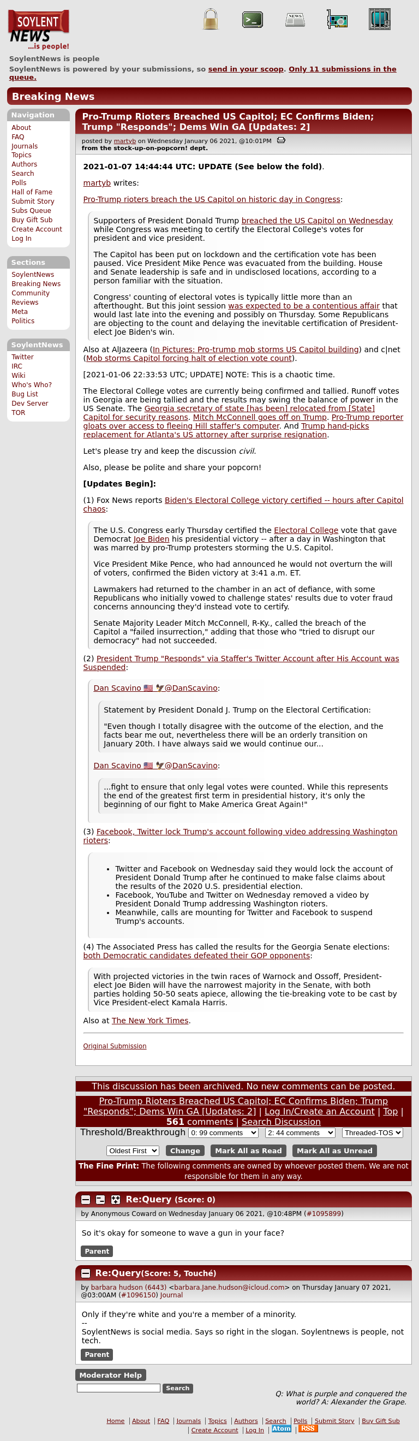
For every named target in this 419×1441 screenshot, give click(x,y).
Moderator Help (110, 1375)
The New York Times (150, 1020)
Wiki (18, 375)
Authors (24, 164)
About (21, 128)
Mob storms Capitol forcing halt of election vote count (189, 358)
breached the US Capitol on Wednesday (317, 220)
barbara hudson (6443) (129, 1287)
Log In (21, 238)
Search (22, 173)
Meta (19, 312)
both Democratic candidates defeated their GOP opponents (196, 955)
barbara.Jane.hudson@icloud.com (229, 1287)
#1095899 (324, 1214)
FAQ (17, 137)
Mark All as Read (248, 1151)
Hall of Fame (31, 192)
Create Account (36, 229)
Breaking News (53, 96)
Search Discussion (281, 1122)
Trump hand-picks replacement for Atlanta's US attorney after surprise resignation (226, 430)
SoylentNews (38, 30)
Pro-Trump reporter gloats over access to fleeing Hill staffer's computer (243, 421)
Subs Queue (31, 211)
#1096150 (138, 1295)
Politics (22, 321)
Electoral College (306, 530)
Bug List (24, 394)
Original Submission (115, 1046)
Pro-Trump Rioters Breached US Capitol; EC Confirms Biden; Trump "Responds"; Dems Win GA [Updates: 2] (228, 121)
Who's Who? (31, 385)
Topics (21, 155)
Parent (97, 1251)
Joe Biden (152, 539)
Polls (18, 183)
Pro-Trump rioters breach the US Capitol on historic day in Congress (211, 199)
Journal (171, 1295)
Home (115, 1421)
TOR (18, 413)
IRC (16, 366)
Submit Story (33, 201)
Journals (24, 146)
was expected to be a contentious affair (304, 305)
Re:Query (149, 1199)
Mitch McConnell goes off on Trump (260, 417)
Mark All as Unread (335, 1151)
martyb (125, 141)
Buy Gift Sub (31, 220)
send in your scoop (246, 69)
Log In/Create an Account (320, 1111)
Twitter (22, 357)
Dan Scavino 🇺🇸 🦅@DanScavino (155, 688)
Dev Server (29, 403)
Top (390, 1111)
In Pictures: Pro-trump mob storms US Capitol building (256, 349)
